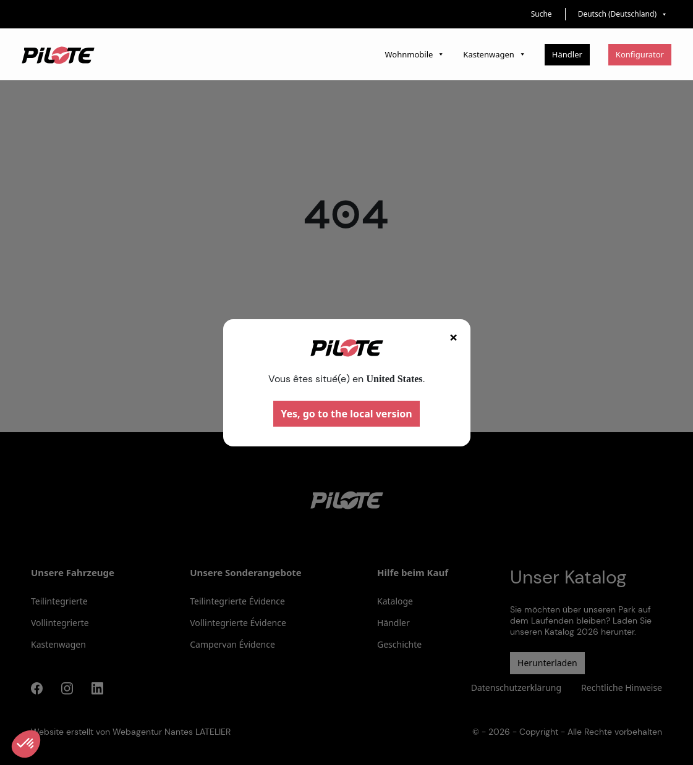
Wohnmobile (415, 54)
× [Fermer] (453, 337)
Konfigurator (640, 54)
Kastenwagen (494, 54)
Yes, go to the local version (346, 413)
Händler (567, 54)
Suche (541, 14)
